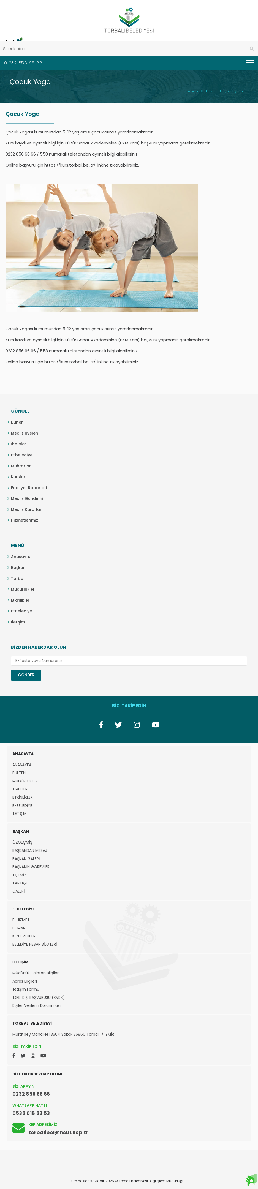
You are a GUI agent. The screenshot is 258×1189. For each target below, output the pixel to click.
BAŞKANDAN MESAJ (29, 850)
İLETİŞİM (19, 813)
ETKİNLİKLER (22, 797)
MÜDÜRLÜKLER (25, 781)
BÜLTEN (19, 773)
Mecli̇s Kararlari (26, 509)
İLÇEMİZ (19, 875)
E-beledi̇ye (21, 455)
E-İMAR (18, 928)
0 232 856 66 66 (23, 63)
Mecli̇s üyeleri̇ (24, 433)
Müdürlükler (23, 589)
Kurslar (18, 476)
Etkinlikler (20, 600)
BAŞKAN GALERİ (26, 858)
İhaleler (18, 444)
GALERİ (18, 891)
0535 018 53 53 (31, 1113)
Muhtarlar (21, 466)
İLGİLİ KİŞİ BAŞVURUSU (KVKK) (38, 997)
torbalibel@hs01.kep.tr (58, 1132)
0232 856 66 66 (31, 1093)
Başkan (18, 567)
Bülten (17, 422)
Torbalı (18, 578)
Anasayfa (21, 556)
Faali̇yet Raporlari (29, 487)
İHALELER (20, 789)
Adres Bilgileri (24, 981)
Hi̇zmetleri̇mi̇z (24, 520)
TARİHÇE (20, 883)
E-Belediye (21, 611)
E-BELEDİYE (22, 805)
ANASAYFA (21, 765)
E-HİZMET (21, 920)
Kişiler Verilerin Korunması (36, 1005)
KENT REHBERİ (24, 936)
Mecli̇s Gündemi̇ (27, 498)
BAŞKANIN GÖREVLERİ (31, 866)
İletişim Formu (25, 989)
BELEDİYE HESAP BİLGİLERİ (34, 944)
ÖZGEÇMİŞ (22, 842)
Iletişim (18, 622)
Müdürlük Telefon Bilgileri (35, 973)
